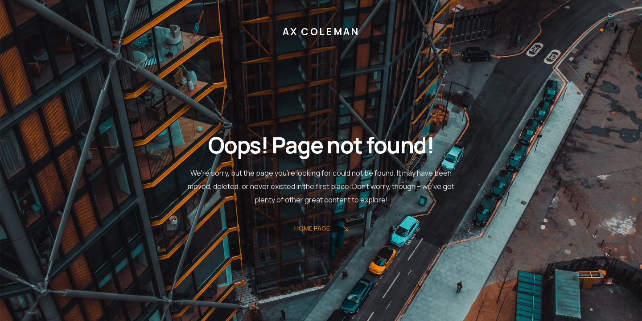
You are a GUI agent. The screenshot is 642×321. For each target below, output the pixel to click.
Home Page (321, 229)
